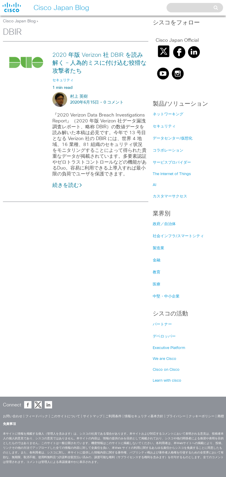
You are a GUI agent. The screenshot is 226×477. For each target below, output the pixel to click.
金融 (156, 260)
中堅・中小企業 (166, 296)
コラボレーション (168, 150)
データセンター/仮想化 (172, 138)
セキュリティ (164, 126)
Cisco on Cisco (166, 370)
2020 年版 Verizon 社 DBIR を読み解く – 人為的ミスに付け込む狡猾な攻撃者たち (99, 63)
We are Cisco (164, 359)
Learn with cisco (167, 381)
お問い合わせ (12, 416)
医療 (156, 284)
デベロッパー (164, 336)
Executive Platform (169, 348)
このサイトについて (65, 416)
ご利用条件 (113, 416)
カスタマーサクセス (170, 196)
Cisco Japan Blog (19, 21)
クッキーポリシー (202, 416)
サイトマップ (92, 416)
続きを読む (67, 185)
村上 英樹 (79, 96)
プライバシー (176, 416)
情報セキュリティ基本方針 (143, 416)
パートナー (162, 324)
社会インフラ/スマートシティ (178, 236)
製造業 (158, 248)
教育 (156, 272)
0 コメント (114, 102)
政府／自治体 (164, 224)
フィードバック (36, 416)
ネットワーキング (168, 114)
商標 (220, 416)
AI (154, 185)
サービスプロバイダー (172, 162)
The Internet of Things (172, 174)
